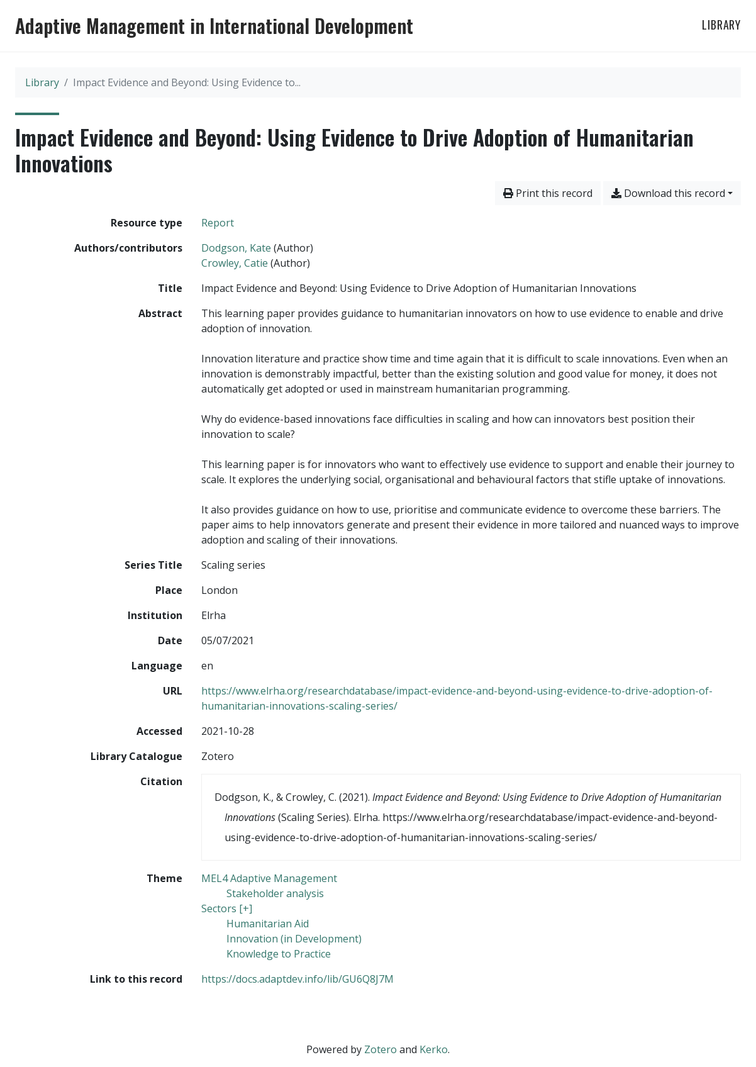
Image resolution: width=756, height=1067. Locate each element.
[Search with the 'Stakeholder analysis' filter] (275, 893)
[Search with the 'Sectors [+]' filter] (226, 908)
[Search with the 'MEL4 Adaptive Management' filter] (269, 878)
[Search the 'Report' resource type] (217, 223)
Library (721, 24)
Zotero (380, 1049)
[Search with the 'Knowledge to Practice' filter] (278, 954)
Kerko (434, 1049)
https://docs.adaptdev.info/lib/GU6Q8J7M (297, 979)
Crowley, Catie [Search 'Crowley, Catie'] (234, 263)
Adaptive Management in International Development (214, 26)
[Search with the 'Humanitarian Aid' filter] (267, 923)
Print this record (547, 193)
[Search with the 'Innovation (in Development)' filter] (294, 939)
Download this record (668, 193)
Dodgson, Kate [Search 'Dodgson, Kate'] (236, 248)
